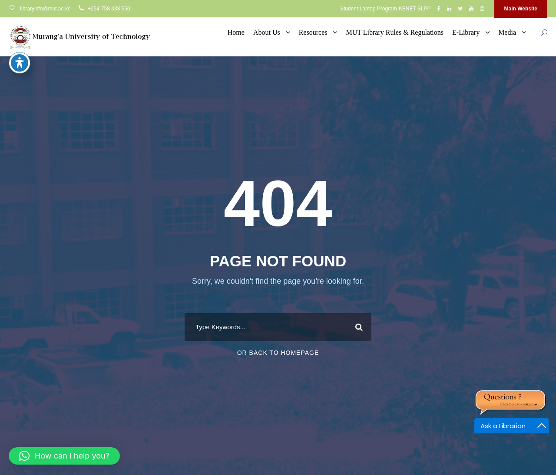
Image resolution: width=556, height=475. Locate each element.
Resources (313, 32)
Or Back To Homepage (278, 352)
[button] (64, 456)
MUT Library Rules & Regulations (394, 32)
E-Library (466, 32)
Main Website (520, 9)
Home (236, 32)
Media (507, 32)
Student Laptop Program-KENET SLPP (385, 9)
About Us (266, 32)
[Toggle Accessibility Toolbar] (19, 62)
